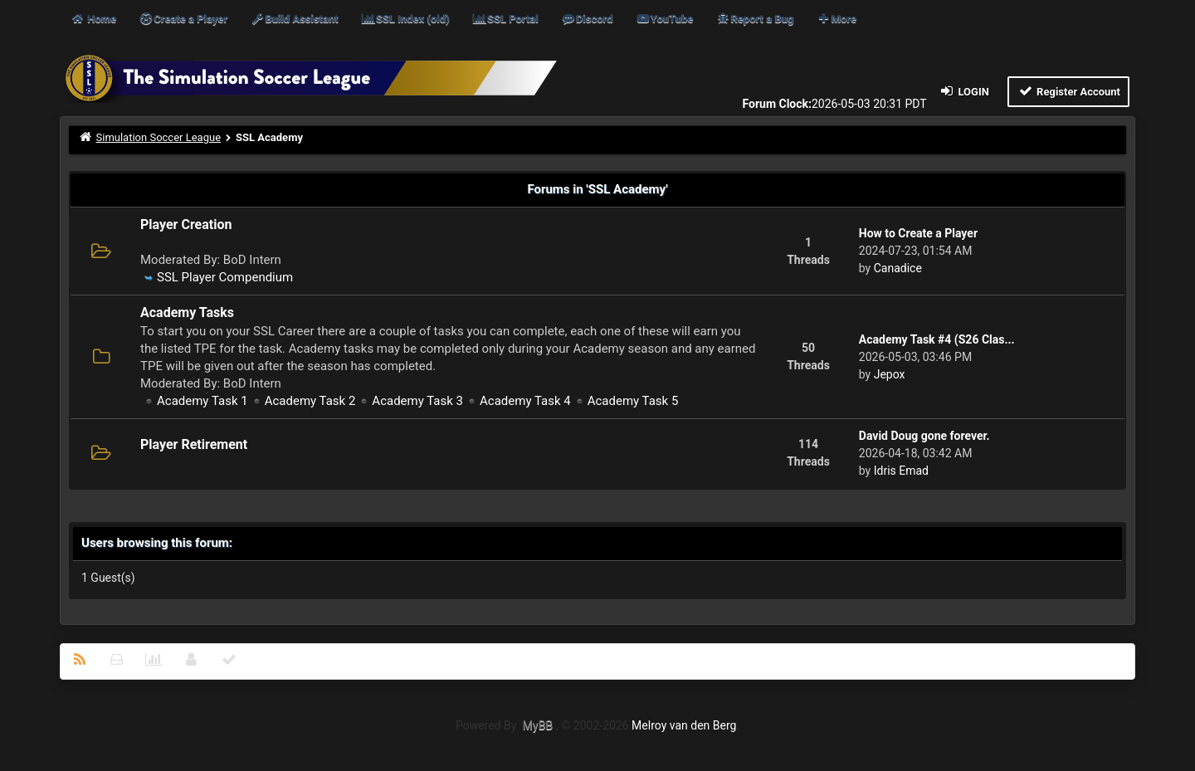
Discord (587, 18)
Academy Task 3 (417, 400)
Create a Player (183, 18)
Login (964, 91)
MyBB (538, 725)
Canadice (898, 268)
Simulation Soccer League (159, 137)
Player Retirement (193, 444)
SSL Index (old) (405, 18)
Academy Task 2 (310, 400)
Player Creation (186, 224)
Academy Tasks (187, 312)
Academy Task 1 (202, 400)
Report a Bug (754, 18)
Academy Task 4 (525, 400)
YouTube (664, 18)
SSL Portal (505, 18)
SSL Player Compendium (225, 277)
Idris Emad (901, 470)
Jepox (889, 374)
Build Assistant (294, 18)
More (836, 18)
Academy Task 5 (633, 400)
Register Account (1068, 91)
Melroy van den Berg (684, 725)
